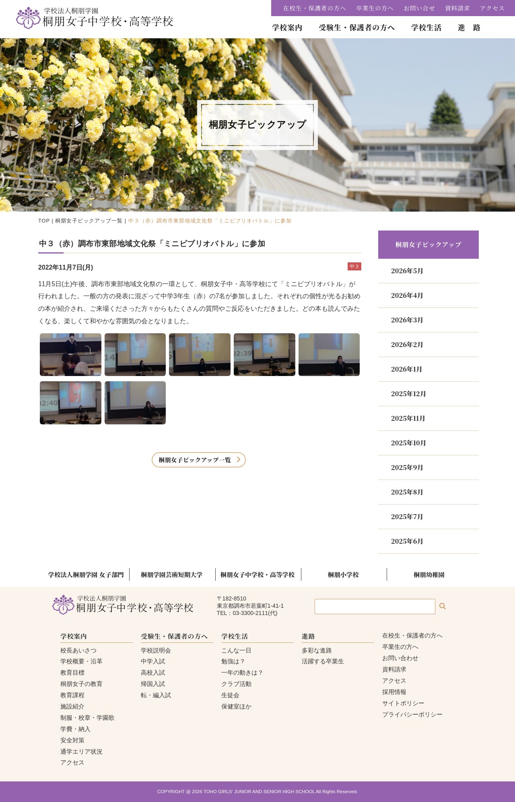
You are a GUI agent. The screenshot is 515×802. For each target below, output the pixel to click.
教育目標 (72, 672)
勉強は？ (233, 661)
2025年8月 (407, 492)
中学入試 (153, 661)
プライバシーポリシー (412, 714)
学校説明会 (156, 650)
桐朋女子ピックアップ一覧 (89, 221)
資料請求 (457, 8)
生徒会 (230, 695)
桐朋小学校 (343, 574)
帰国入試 (153, 683)
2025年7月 (407, 516)
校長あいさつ (78, 650)
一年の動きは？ (242, 672)
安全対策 (72, 740)
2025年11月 (408, 418)
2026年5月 (407, 270)
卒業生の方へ (375, 8)
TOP (44, 221)
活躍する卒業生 (323, 661)
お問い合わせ (400, 657)
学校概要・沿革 (81, 661)
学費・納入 (75, 728)
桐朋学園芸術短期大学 (172, 574)
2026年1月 (406, 369)
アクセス (492, 8)
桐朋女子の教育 (81, 683)
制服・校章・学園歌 (87, 717)
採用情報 (394, 691)
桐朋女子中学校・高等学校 (257, 574)
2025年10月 (408, 442)
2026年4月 (407, 295)
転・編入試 (156, 695)
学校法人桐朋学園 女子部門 (86, 574)
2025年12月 (408, 393)
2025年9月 (407, 467)
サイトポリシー (403, 703)
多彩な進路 (317, 650)
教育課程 (72, 695)
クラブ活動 (236, 683)
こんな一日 (236, 650)
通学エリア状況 (81, 751)
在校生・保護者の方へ (314, 8)
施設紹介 (72, 706)
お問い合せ (419, 8)
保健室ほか (236, 706)
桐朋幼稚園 (429, 574)
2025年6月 (407, 541)
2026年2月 (407, 344)
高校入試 (153, 672)
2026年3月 (407, 319)
